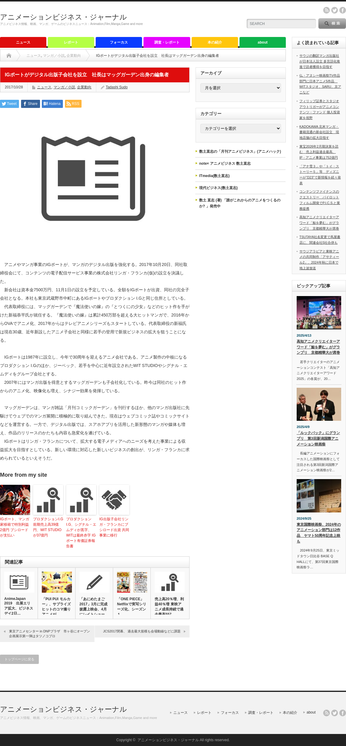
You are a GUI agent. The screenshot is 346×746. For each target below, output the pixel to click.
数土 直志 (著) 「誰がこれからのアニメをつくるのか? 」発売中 (239, 203)
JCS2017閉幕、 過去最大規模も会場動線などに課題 (142, 631)
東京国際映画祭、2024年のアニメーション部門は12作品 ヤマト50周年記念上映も (319, 532)
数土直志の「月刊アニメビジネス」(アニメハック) (240, 151)
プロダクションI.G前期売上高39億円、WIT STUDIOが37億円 (48, 527)
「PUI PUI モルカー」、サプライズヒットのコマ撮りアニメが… (56, 606)
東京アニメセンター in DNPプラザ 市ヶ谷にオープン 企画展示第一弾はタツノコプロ (51, 633)
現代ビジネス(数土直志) (218, 188)
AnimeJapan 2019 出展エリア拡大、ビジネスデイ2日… (18, 606)
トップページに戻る (19, 659)
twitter (334, 10)
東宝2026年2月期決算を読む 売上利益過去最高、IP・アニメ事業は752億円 (318, 152)
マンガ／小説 (54, 56)
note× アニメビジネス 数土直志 (225, 163)
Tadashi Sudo (117, 87)
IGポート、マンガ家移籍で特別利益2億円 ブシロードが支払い (14, 527)
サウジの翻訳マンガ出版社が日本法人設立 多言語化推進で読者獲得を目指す (319, 61)
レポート (71, 42)
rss (326, 10)
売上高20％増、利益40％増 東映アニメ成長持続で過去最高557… (169, 606)
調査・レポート (167, 42)
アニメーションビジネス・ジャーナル (63, 17)
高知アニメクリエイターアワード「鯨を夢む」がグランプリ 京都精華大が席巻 (319, 222)
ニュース (23, 42)
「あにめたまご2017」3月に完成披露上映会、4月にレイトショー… (93, 606)
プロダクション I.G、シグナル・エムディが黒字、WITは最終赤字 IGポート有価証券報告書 (81, 532)
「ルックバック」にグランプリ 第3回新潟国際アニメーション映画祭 (318, 438)
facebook (342, 10)
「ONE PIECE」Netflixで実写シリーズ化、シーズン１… (131, 606)
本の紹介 (215, 42)
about (263, 42)
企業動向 (73, 56)
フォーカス (119, 42)
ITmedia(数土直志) (214, 176)
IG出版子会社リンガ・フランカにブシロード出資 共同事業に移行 (114, 527)
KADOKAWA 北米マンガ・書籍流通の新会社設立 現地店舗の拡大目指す (319, 132)
